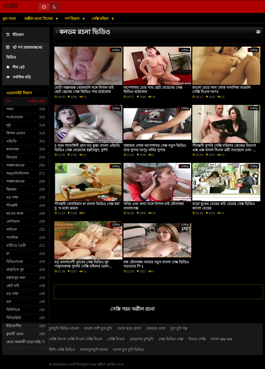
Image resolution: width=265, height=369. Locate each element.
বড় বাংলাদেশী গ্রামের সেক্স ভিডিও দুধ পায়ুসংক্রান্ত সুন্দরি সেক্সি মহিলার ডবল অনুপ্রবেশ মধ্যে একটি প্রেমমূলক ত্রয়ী (81, 266)
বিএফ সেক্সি (196, 339)
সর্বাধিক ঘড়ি (18, 77)
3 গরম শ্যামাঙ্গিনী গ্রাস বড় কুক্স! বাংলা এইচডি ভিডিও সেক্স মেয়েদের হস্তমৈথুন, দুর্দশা (87, 147)
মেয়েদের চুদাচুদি (141, 339)
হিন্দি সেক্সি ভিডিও (62, 350)
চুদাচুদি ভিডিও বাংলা (64, 328)
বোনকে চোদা (155, 328)
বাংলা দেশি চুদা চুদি (98, 328)
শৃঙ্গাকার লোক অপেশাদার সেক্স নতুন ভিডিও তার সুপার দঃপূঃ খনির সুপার (154, 147)
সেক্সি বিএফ (115, 339)
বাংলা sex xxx (221, 339)
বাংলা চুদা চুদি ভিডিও (128, 350)
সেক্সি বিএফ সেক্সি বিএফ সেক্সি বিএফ (75, 339)
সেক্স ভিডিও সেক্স (170, 339)
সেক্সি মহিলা (101, 19)
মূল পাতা (9, 19)
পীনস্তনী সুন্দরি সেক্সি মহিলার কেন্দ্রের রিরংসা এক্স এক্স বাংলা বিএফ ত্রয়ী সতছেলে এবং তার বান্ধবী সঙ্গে (225, 149)
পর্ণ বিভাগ (72, 19)
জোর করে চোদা (129, 328)
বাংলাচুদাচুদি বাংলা (94, 350)
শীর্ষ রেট (15, 67)
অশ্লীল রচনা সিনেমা (39, 19)
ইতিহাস (15, 35)
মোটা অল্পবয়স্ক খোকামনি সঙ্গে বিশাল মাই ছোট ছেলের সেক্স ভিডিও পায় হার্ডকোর (83, 89)
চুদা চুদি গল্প (179, 328)
